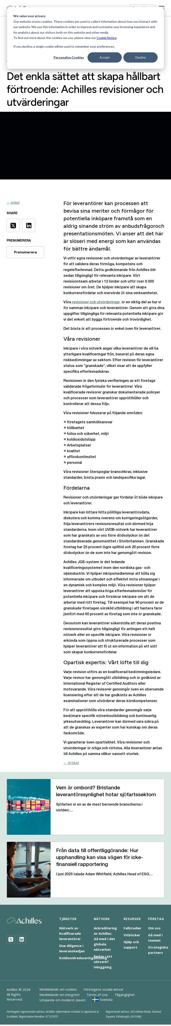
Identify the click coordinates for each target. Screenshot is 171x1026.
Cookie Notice (106, 38)
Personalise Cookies (69, 57)
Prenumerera (25, 252)
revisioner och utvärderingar (96, 302)
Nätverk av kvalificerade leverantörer (70, 933)
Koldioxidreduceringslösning (83, 958)
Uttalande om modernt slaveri (62, 1000)
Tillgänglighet (124, 994)
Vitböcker (132, 935)
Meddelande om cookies (58, 989)
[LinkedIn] (21, 939)
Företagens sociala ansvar (103, 989)
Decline (140, 57)
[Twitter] (11, 939)
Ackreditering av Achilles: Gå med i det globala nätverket (105, 939)
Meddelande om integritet (59, 994)
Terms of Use (97, 994)
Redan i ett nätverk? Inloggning (103, 961)
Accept (105, 57)
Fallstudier (132, 928)
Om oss (154, 928)
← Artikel (13, 202)
